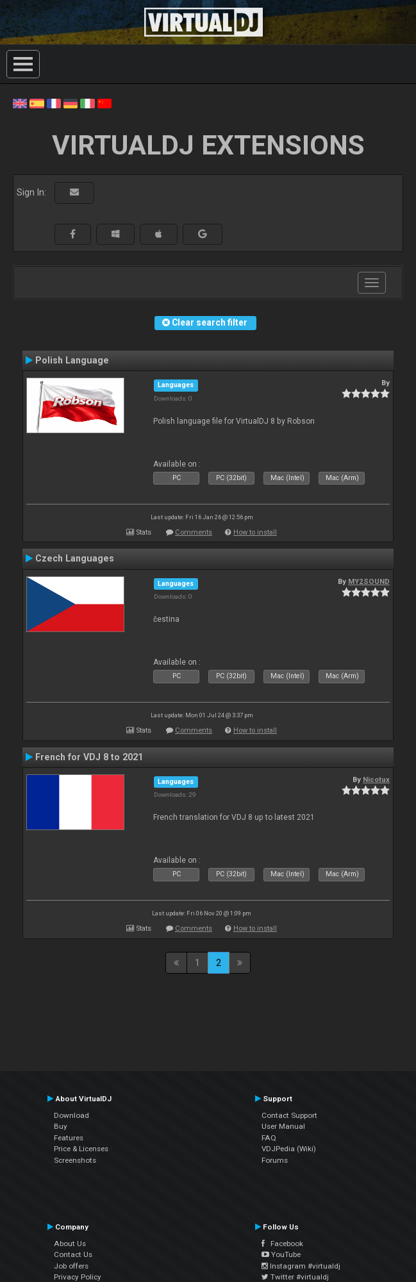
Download (71, 1115)
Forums (275, 1160)
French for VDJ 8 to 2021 (89, 757)
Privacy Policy (77, 1276)
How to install (255, 532)
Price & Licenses (81, 1148)
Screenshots (75, 1160)
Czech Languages (74, 558)
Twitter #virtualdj (295, 1276)
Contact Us (73, 1254)
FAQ (269, 1137)
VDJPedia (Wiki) (289, 1148)
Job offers (71, 1265)
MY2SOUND (369, 581)
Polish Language (72, 360)
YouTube (281, 1254)
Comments (193, 532)
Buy (60, 1126)
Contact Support (289, 1115)
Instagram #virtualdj (301, 1265)
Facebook (282, 1243)
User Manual (283, 1126)
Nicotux (376, 779)
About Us (70, 1243)
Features (68, 1137)
